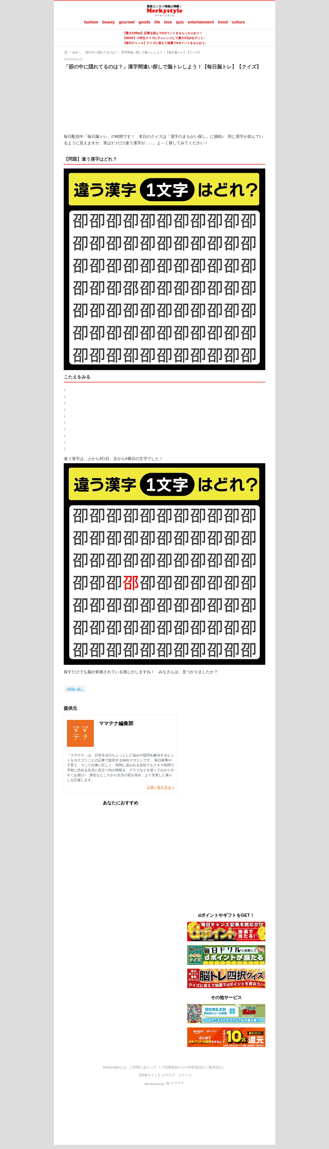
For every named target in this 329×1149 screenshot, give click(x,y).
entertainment (201, 22)
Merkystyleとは (114, 1067)
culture (238, 22)
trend (223, 22)
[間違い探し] (75, 689)
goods (144, 22)
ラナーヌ (185, 1075)
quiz (180, 22)
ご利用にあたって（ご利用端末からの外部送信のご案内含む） (177, 1067)
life (157, 22)
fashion (91, 22)
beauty (108, 22)
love (168, 22)
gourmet (127, 22)
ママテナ (168, 1075)
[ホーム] (66, 52)
